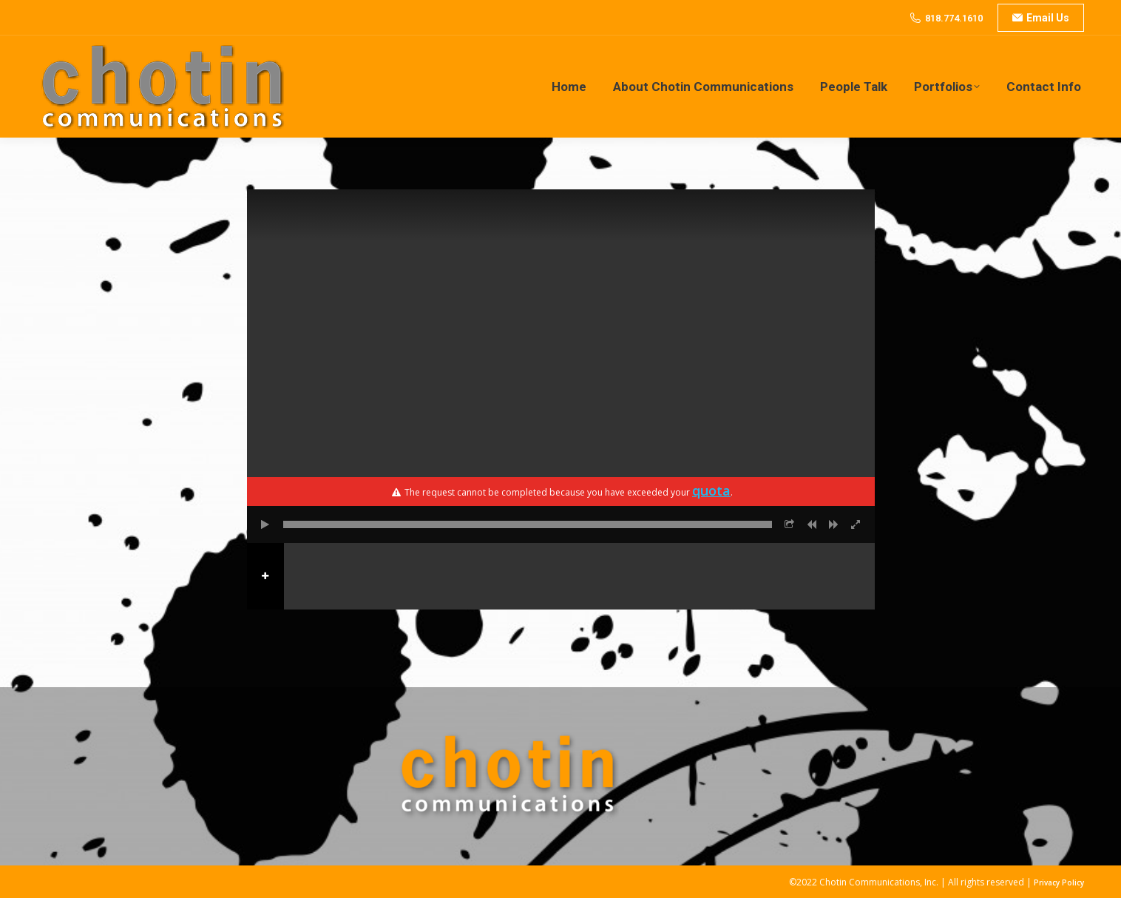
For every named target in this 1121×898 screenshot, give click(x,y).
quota (711, 490)
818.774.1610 (954, 18)
